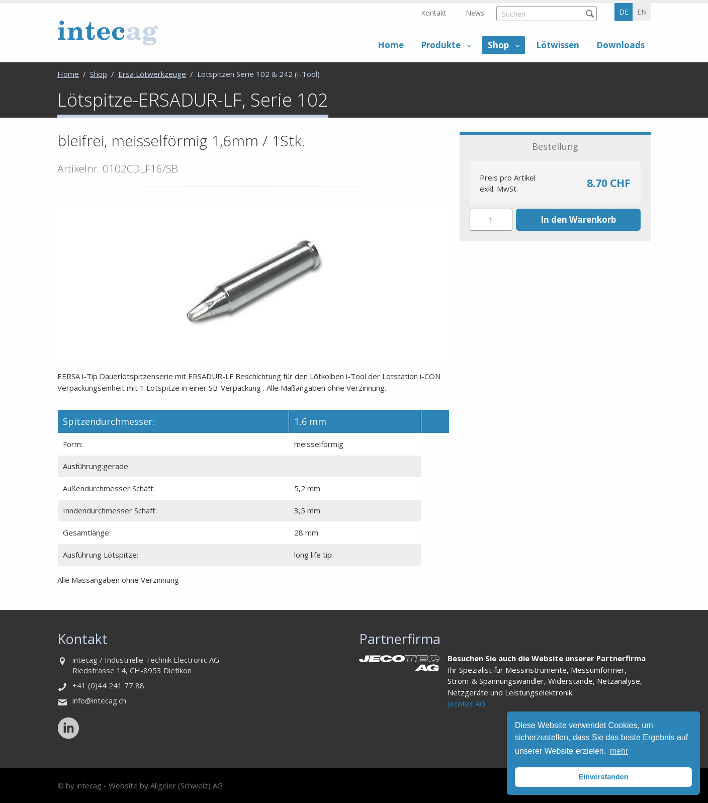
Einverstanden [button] (603, 777)
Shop (498, 45)
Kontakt (434, 13)
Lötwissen (557, 45)
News (475, 13)
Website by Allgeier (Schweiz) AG (166, 785)
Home (391, 45)
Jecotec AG (466, 703)
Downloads (620, 45)
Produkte (441, 45)
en (642, 12)
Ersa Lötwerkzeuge (152, 74)
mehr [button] (619, 751)
